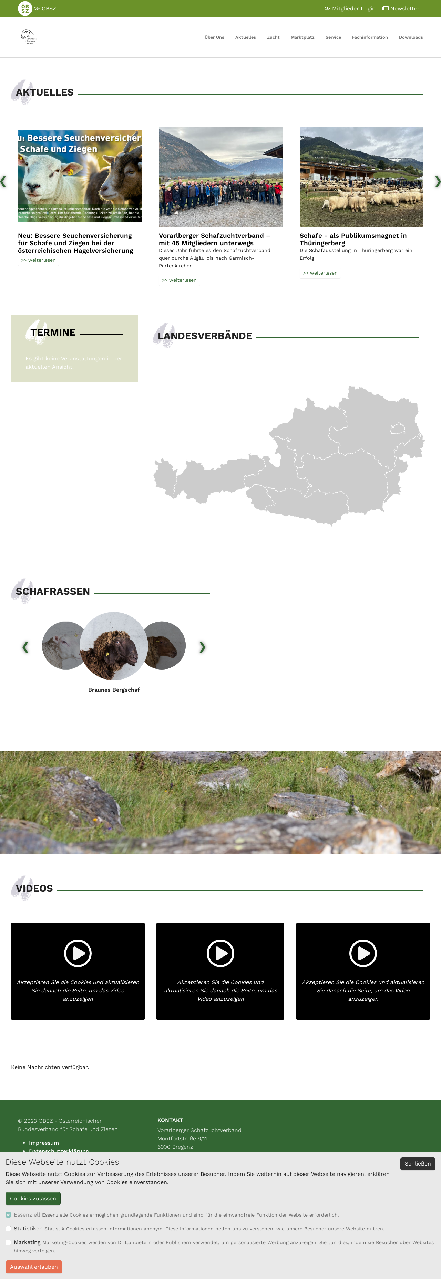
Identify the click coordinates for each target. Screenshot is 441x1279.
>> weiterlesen (38, 260)
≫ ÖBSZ (37, 8)
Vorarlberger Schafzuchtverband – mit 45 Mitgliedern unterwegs (214, 239)
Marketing (27, 1242)
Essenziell (27, 1214)
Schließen (418, 1163)
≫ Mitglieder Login (350, 8)
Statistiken (28, 1228)
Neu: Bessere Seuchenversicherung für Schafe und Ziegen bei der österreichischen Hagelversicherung (75, 243)
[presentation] (25, 646)
